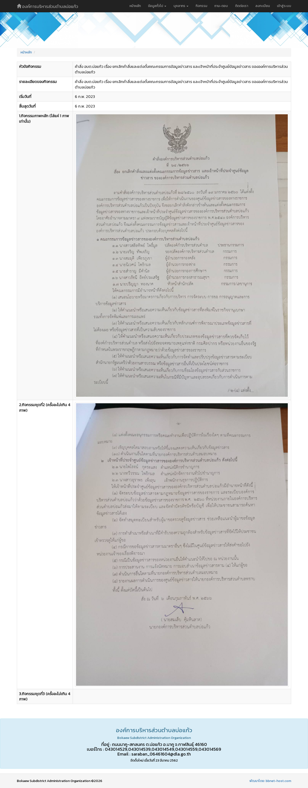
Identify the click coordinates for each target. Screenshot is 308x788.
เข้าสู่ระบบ (284, 5)
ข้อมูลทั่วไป (157, 5)
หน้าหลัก (135, 5)
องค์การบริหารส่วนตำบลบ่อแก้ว (47, 6)
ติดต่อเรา (241, 5)
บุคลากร (180, 5)
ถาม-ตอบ (221, 5)
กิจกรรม (201, 5)
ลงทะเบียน (262, 5)
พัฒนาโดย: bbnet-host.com (270, 780)
